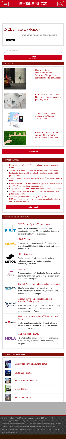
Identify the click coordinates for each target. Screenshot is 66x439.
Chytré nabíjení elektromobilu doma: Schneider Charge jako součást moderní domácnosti (48, 74)
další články (33, 151)
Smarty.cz (22, 269)
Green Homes (21, 389)
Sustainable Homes (23, 373)
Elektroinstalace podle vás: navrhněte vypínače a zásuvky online (35, 183)
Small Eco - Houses (24, 397)
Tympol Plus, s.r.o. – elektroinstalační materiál (39, 284)
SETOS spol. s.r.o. (26, 254)
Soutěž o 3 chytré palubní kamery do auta (26, 186)
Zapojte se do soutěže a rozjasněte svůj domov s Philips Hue (45, 116)
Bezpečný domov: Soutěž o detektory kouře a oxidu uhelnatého (35, 189)
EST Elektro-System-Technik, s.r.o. (34, 224)
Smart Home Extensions (26, 380)
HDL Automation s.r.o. (28, 334)
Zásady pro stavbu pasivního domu (31, 364)
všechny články (33, 207)
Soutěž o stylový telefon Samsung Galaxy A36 (28, 196)
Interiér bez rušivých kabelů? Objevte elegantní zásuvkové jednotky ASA (48, 97)
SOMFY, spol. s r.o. (27, 239)
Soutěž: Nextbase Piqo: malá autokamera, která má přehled (33, 170)
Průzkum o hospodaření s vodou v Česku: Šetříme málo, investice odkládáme (47, 135)
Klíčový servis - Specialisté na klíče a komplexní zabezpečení (35, 300)
